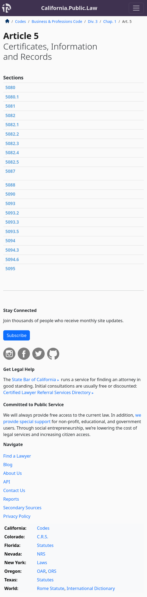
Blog (7, 465)
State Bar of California (34, 379)
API (6, 482)
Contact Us (14, 490)
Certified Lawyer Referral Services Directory (46, 392)
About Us (12, 473)
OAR (41, 571)
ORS (52, 571)
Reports (11, 499)
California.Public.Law (69, 8)
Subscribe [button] (16, 335)
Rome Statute (50, 588)
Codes (20, 21)
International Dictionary (91, 588)
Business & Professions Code (57, 21)
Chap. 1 (109, 21)
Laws (42, 563)
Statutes (45, 545)
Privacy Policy (16, 516)
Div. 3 (92, 21)
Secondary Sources (22, 508)
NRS (41, 554)
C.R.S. (42, 537)
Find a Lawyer (17, 456)
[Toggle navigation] (136, 8)
